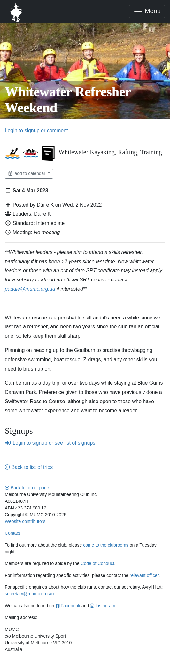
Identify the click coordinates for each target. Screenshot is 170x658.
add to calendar (27, 173)
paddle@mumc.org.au (30, 289)
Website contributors (25, 521)
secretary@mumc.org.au (29, 593)
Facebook (68, 605)
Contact (12, 533)
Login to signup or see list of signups (50, 443)
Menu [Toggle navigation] (147, 11)
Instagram (102, 605)
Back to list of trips (29, 467)
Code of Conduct (97, 563)
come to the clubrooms (105, 544)
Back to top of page (27, 487)
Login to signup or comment (36, 130)
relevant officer (144, 575)
